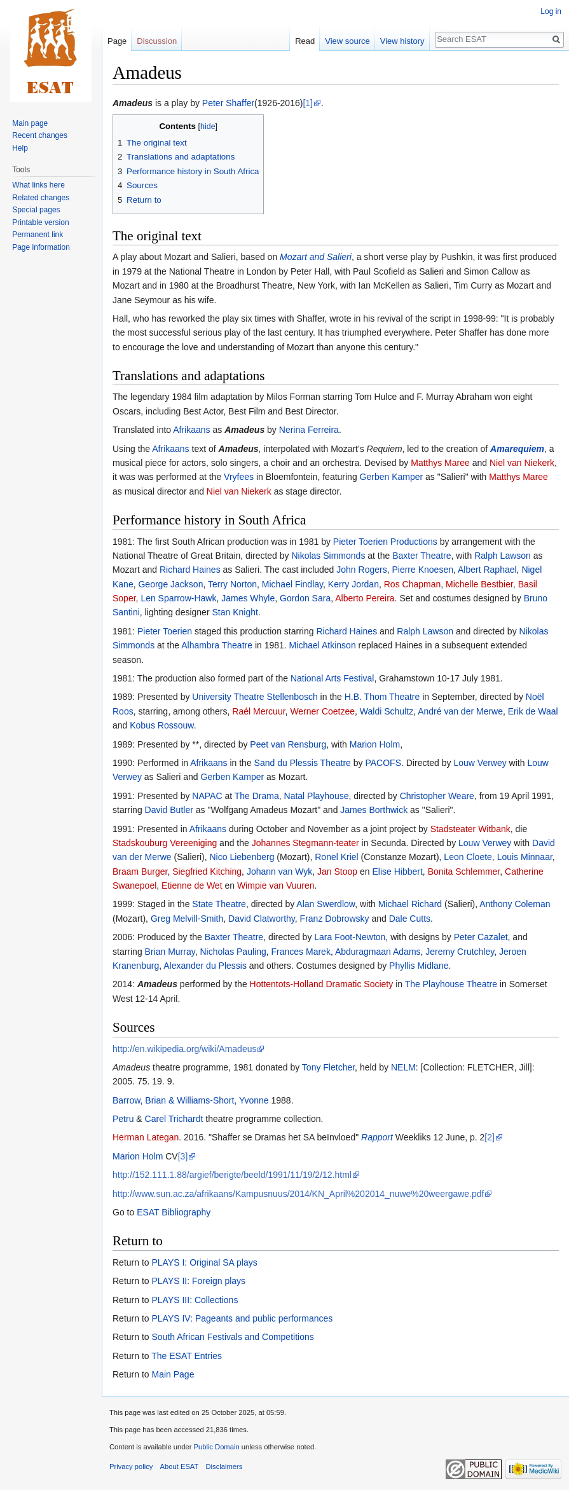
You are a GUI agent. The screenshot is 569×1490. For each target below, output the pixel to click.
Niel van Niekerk (522, 463)
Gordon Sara (305, 598)
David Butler (169, 810)
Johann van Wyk (279, 871)
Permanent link (37, 234)
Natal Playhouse (316, 796)
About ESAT (179, 1466)
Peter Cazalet (481, 937)
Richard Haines (190, 569)
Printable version (40, 222)
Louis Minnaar (524, 857)
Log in (550, 11)
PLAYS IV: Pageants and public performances (241, 1318)
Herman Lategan (146, 1137)
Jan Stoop (337, 871)
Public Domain (216, 1447)
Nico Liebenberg (242, 857)
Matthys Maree (440, 463)
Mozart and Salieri (316, 257)
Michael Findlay (292, 584)
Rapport (377, 1137)
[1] (308, 103)
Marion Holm (375, 744)
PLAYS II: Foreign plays (198, 1281)
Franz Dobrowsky (334, 918)
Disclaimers (224, 1466)
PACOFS (383, 763)
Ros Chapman (412, 584)
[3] (183, 1156)
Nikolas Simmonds (328, 555)
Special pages (36, 209)
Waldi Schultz (386, 711)
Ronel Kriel (336, 857)
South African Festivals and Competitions (232, 1337)
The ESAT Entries (186, 1356)
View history (402, 41)
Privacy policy (131, 1466)
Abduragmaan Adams (378, 952)
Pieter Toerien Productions (385, 542)
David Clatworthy (261, 918)
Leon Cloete (468, 857)
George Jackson (170, 584)
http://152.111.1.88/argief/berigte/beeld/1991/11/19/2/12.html (232, 1175)
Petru (123, 1119)
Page (117, 41)
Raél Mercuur (258, 711)
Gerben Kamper (391, 477)
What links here (38, 185)
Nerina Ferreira (309, 430)
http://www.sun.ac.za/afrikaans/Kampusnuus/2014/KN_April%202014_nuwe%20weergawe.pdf (298, 1194)
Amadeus (133, 103)
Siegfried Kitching (207, 871)
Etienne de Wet (191, 885)
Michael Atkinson (322, 645)
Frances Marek (301, 952)
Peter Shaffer (228, 103)
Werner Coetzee (322, 711)
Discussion (157, 41)
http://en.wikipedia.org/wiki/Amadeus (184, 1049)
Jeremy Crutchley (459, 952)
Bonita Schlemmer (464, 871)
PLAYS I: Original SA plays (204, 1262)
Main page (30, 123)
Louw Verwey (479, 763)
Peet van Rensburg (288, 744)
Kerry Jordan (353, 584)
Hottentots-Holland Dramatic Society (322, 984)
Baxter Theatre (421, 555)
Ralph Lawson (502, 555)
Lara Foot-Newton (349, 937)
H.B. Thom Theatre (382, 697)
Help (20, 148)
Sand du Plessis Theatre (302, 763)
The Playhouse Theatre (451, 984)
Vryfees (239, 477)
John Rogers (361, 569)
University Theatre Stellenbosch (254, 697)
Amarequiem (517, 449)
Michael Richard (410, 904)
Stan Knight (234, 612)
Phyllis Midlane (418, 965)
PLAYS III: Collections (194, 1300)
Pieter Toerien (164, 631)
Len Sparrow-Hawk (178, 598)
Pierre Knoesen (422, 569)
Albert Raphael (487, 569)
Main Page (172, 1374)
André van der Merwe (460, 711)
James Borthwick (374, 810)
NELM (403, 1067)
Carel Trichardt (174, 1119)
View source (347, 41)
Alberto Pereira (364, 598)
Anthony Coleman (514, 904)
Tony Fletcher (328, 1067)
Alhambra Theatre (216, 645)
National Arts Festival (332, 678)
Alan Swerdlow (325, 904)
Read (305, 41)
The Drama (257, 796)
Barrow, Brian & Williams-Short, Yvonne (191, 1100)
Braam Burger (140, 871)
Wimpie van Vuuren (276, 885)
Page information (41, 247)
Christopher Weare (437, 796)
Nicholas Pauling (233, 952)
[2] (489, 1137)
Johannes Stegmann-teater (305, 843)
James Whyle (248, 598)
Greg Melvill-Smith (187, 918)
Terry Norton (232, 584)
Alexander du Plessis (205, 965)
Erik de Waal (533, 711)
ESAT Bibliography (173, 1212)
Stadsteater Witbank (470, 829)
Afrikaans (191, 430)
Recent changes (39, 135)
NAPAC (207, 796)
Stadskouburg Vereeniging (165, 843)
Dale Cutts (409, 918)
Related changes (40, 197)
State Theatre (219, 904)
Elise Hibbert (397, 871)
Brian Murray (170, 952)
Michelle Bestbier (479, 584)
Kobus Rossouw (161, 725)
